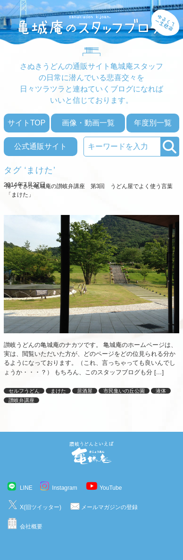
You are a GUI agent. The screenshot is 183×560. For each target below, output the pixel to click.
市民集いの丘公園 (124, 391)
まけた (58, 391)
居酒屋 (84, 391)
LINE (26, 488)
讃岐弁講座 (21, 400)
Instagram (64, 488)
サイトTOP (27, 123)
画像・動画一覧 (88, 123)
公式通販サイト (40, 146)
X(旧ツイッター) (40, 507)
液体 (161, 391)
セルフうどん (24, 391)
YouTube (111, 488)
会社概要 (31, 526)
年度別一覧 (153, 123)
